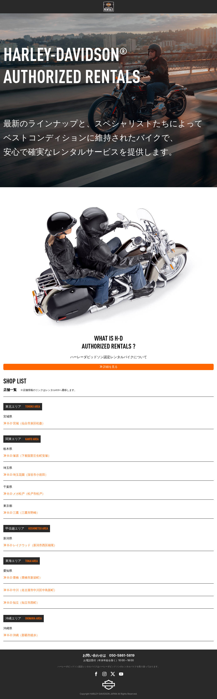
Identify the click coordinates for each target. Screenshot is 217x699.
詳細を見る (108, 366)
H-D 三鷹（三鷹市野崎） (21, 512)
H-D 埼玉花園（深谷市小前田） (25, 474)
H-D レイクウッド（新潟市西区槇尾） (30, 545)
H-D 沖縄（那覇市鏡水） (21, 635)
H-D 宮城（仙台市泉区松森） (24, 423)
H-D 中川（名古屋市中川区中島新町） (30, 590)
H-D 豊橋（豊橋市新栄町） (22, 577)
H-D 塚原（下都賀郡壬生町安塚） (27, 455)
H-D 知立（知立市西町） (21, 602)
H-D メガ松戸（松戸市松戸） (24, 493)
